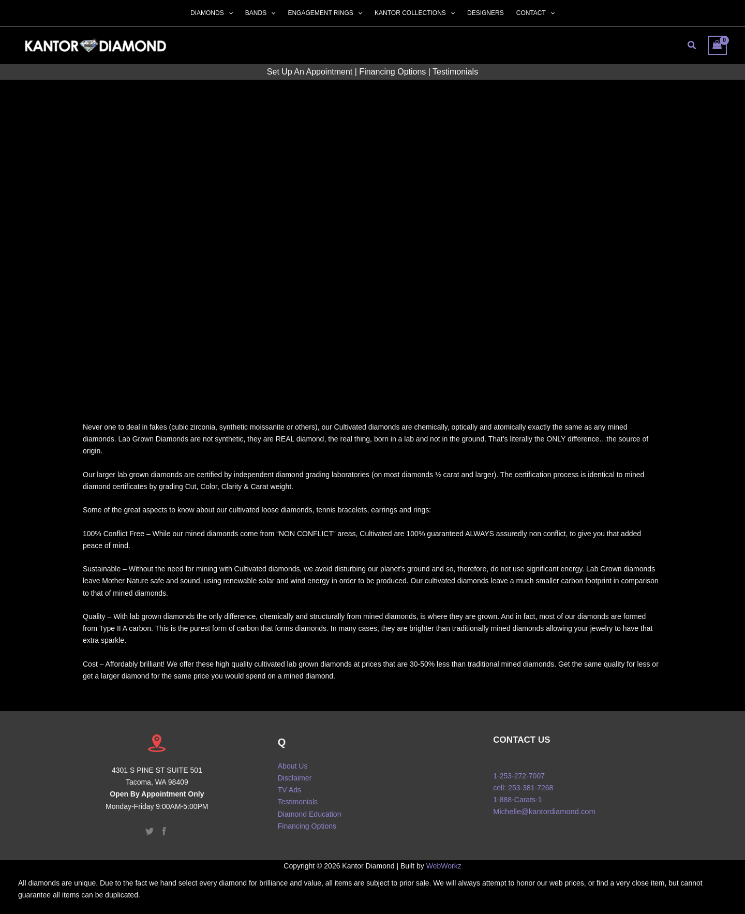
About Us (293, 766)
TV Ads (289, 790)
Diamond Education (309, 813)
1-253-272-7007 (519, 776)
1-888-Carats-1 (517, 799)
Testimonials (455, 71)
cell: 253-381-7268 (523, 788)
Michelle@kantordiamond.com (544, 811)
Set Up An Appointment (309, 71)
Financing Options (392, 71)
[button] (228, 13)
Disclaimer (294, 778)
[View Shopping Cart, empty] (717, 45)
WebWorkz (443, 866)
